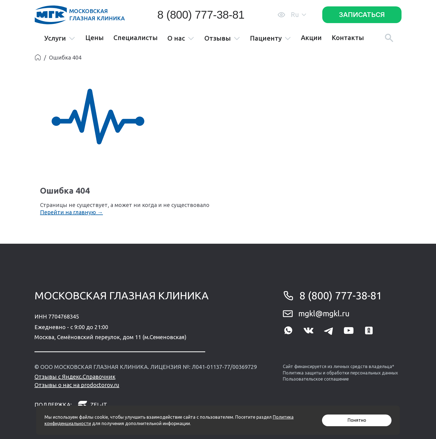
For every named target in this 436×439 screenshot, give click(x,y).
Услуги (59, 38)
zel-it (92, 404)
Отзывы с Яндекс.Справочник (74, 376)
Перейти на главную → (71, 212)
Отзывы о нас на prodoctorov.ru (76, 385)
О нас (180, 38)
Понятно (357, 420)
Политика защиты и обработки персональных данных (340, 372)
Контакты (348, 38)
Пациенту (270, 38)
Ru (298, 14)
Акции (311, 38)
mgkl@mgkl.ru (324, 313)
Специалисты (135, 38)
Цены (94, 38)
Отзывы (222, 38)
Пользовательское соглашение (316, 378)
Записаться (362, 15)
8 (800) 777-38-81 (200, 15)
